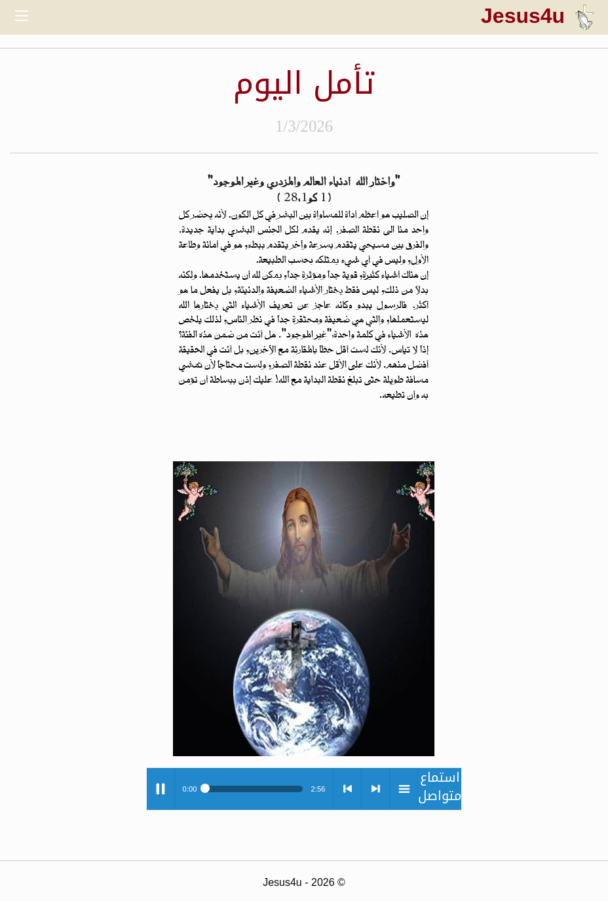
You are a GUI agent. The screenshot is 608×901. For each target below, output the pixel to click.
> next (375, 789)
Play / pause (160, 789)
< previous (347, 789)
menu (403, 789)
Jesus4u (538, 16)
